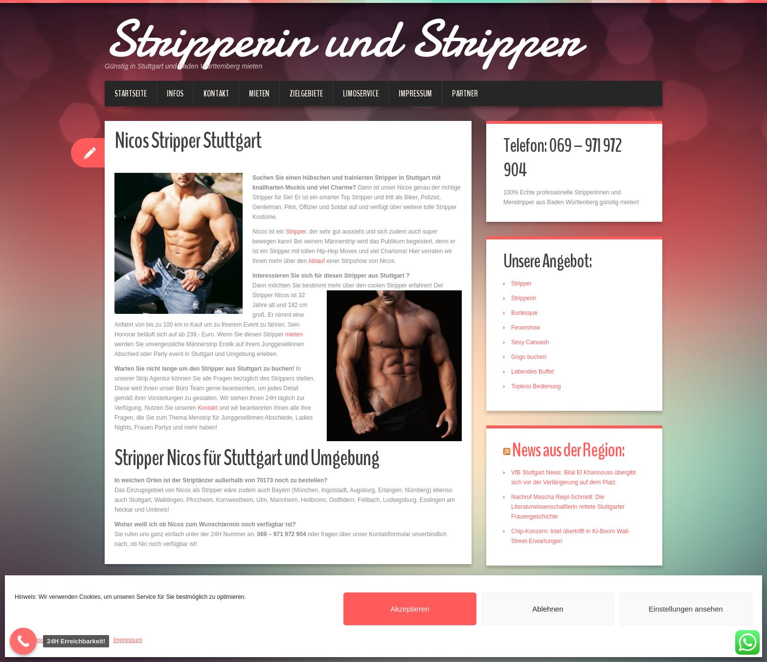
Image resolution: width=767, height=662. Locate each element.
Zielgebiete (306, 93)
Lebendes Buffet (532, 371)
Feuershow (525, 327)
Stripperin (523, 298)
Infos (175, 93)
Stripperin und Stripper (342, 39)
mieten (294, 334)
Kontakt (216, 93)
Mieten (259, 93)
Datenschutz (39, 640)
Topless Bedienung (536, 386)
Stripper (296, 231)
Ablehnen (547, 609)
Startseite (130, 93)
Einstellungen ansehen (686, 609)
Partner (465, 93)
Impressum (127, 640)
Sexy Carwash (530, 342)
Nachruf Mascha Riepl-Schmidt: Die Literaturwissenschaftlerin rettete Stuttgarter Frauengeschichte (568, 507)
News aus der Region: (568, 450)
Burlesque (524, 312)
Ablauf (316, 261)
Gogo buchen (528, 357)
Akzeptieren (409, 609)
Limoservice (361, 93)
